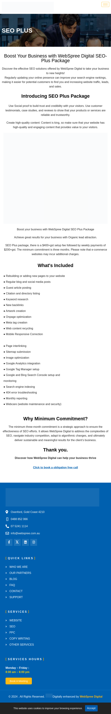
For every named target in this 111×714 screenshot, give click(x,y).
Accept (91, 708)
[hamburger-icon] (105, 4)
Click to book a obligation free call (55, 467)
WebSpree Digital (91, 696)
